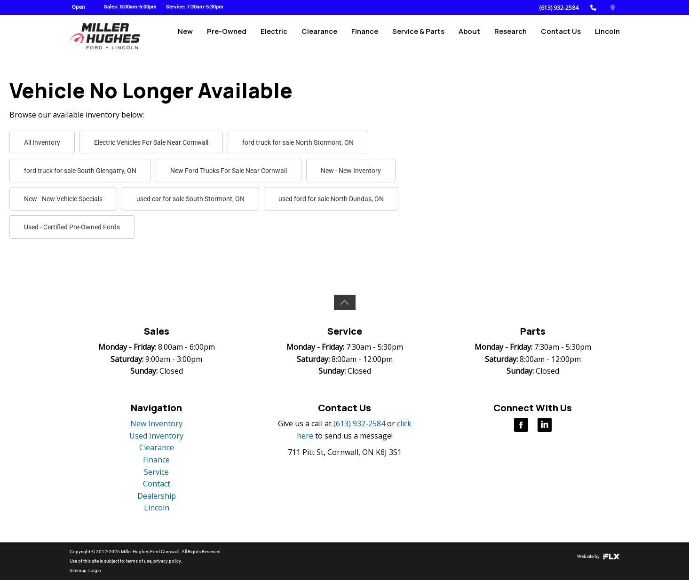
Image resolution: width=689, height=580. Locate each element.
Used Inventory (156, 436)
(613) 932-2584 (558, 8)
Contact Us (561, 36)
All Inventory (42, 142)
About (469, 36)
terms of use (138, 561)
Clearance (319, 36)
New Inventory (156, 423)
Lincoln (607, 36)
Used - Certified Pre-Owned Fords (72, 227)
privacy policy (167, 561)
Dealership (156, 496)
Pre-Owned (226, 36)
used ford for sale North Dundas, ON (331, 199)
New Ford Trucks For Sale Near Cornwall (228, 170)
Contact (156, 483)
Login (95, 570)
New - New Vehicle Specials (63, 199)
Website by (598, 556)
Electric (274, 36)
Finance (364, 36)
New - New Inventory (351, 170)
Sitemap (78, 570)
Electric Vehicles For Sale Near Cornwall (151, 142)
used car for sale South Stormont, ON (190, 199)
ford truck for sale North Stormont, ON (298, 142)
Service (156, 472)
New (185, 36)
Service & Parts (418, 36)
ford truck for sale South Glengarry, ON (80, 170)
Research (510, 36)
